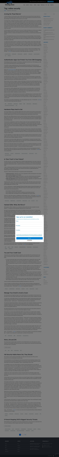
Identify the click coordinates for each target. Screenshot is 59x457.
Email (17, 221)
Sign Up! (29, 238)
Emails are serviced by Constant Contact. (37, 235)
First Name (18, 225)
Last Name (18, 230)
